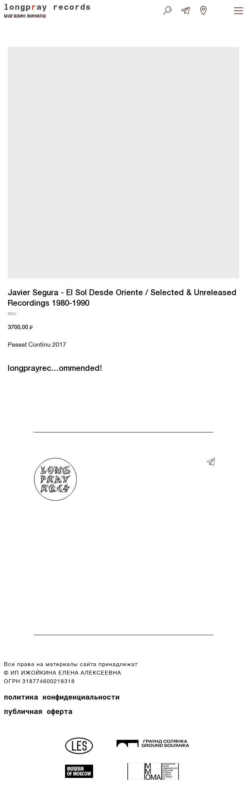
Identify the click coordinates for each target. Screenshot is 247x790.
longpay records (47, 8)
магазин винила (25, 16)
